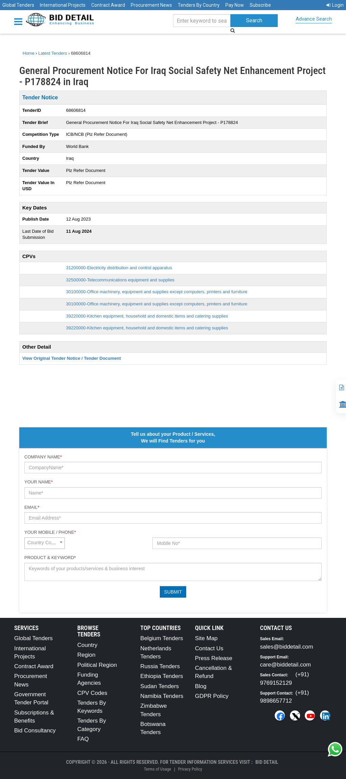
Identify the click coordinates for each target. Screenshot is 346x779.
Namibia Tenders (161, 696)
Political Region (97, 665)
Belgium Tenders (161, 638)
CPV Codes (92, 693)
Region (86, 655)
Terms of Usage (157, 769)
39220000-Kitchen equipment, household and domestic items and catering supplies (147, 316)
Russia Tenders (160, 666)
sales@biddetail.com (286, 647)
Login (335, 5)
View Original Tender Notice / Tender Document (71, 358)
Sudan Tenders (159, 686)
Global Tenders (18, 5)
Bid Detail (266, 762)
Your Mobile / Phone (50, 532)
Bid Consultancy (35, 730)
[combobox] (44, 543)
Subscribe (260, 5)
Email (31, 507)
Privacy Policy (190, 769)
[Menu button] (20, 21)
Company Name (43, 456)
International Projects (62, 5)
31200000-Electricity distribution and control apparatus (119, 267)
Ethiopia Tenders (161, 676)
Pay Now (234, 5)
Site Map (206, 638)
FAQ (83, 739)
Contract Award (108, 5)
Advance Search (314, 19)
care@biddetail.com (285, 664)
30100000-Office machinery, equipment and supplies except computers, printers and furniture (156, 291)
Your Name (38, 481)
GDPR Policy (211, 696)
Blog (200, 686)
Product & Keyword (50, 557)
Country (87, 645)
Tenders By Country (199, 5)
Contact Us (209, 648)
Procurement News (151, 5)
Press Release (213, 658)
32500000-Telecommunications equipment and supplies (120, 279)
